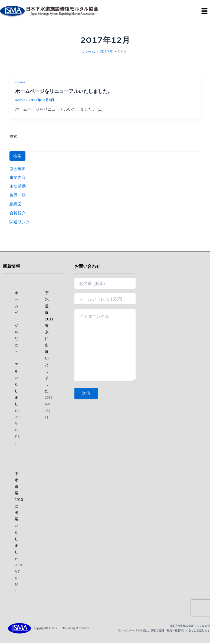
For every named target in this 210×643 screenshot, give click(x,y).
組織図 (15, 204)
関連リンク (19, 222)
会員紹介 (17, 213)
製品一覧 (17, 195)
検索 (13, 136)
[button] (204, 11)
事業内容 (17, 177)
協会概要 (17, 168)
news (20, 81)
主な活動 (17, 186)
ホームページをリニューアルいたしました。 (64, 91)
